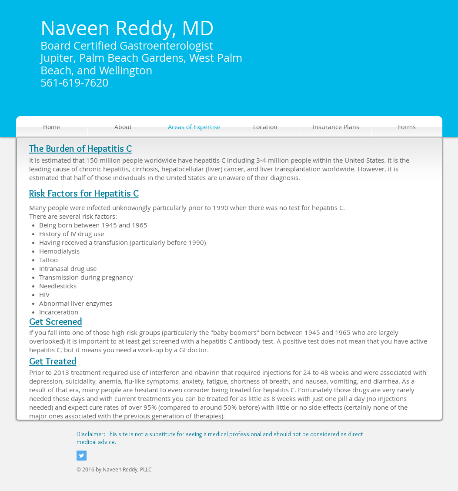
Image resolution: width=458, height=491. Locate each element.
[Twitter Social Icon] (82, 456)
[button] (123, 127)
